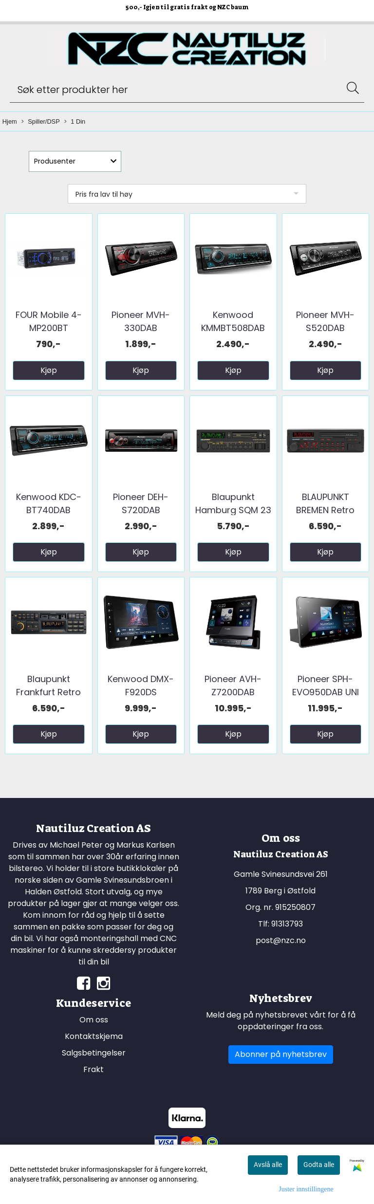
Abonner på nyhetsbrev (281, 1054)
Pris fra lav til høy (103, 194)
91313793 (287, 923)
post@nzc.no (281, 940)
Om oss (93, 1019)
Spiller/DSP (40, 122)
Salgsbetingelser (94, 1052)
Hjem (9, 121)
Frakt (93, 1069)
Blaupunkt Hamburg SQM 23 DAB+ (233, 510)
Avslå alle (268, 1164)
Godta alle (318, 1164)
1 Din (74, 122)
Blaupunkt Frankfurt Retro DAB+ (48, 692)
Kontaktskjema (94, 1036)
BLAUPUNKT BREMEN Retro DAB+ (325, 510)
